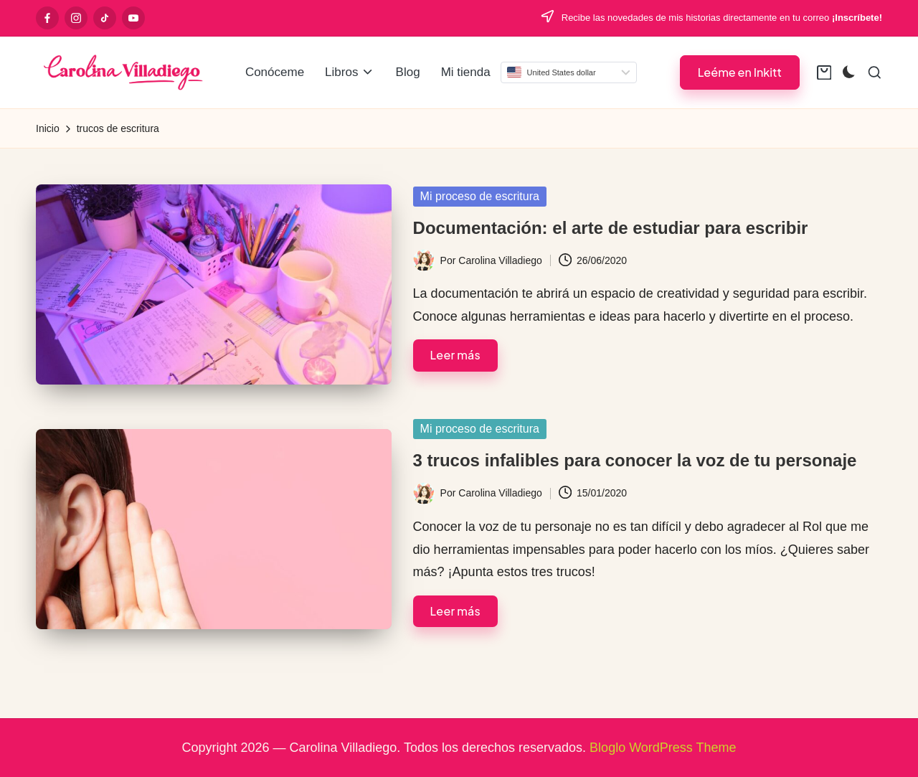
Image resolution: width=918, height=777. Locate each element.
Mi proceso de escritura (479, 196)
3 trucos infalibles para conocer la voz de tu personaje (635, 460)
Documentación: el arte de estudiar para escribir (610, 227)
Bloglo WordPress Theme (663, 747)
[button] (740, 72)
